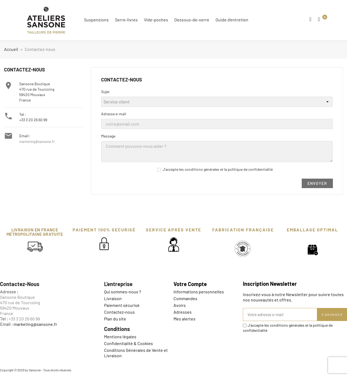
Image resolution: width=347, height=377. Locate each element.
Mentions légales (120, 336)
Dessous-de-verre (191, 19)
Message (108, 136)
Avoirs (180, 305)
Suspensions (96, 19)
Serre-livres (126, 19)
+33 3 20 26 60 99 (33, 119)
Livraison (113, 298)
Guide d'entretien (232, 19)
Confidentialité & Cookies (128, 343)
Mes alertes (184, 318)
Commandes (185, 298)
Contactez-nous (119, 311)
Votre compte (190, 284)
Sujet (105, 91)
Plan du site (115, 318)
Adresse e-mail (113, 114)
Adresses (183, 311)
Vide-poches (156, 19)
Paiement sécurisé (122, 305)
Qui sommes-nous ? (122, 291)
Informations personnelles (199, 291)
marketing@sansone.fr (37, 141)
